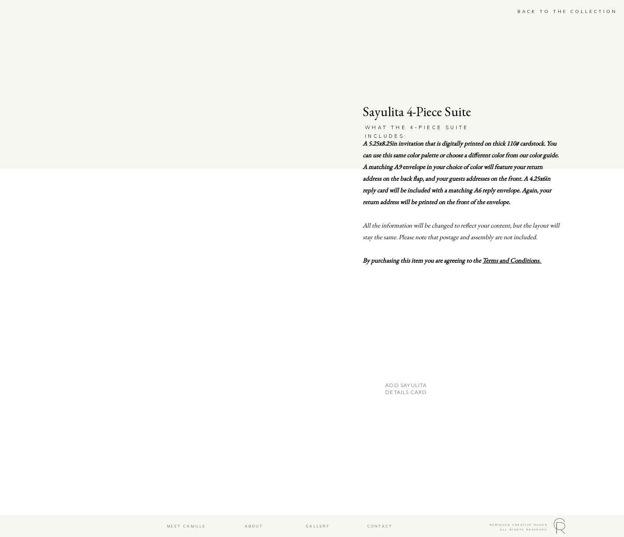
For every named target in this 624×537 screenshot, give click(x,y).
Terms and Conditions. (512, 260)
